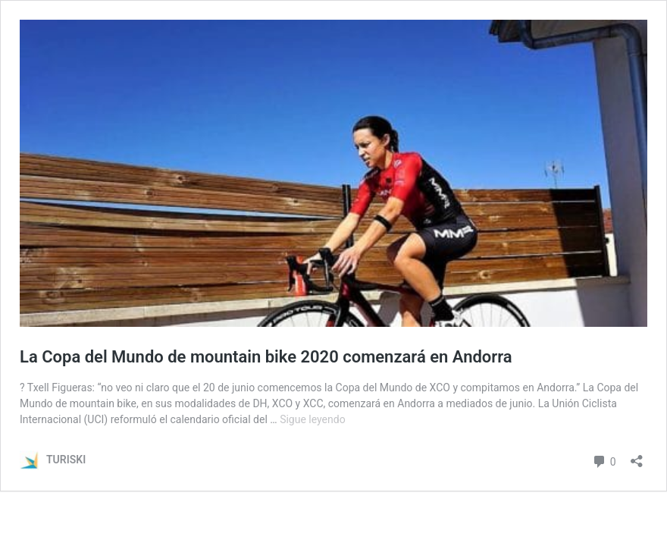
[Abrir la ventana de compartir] (636, 456)
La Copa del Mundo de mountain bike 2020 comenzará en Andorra (270, 356)
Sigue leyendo (313, 419)
